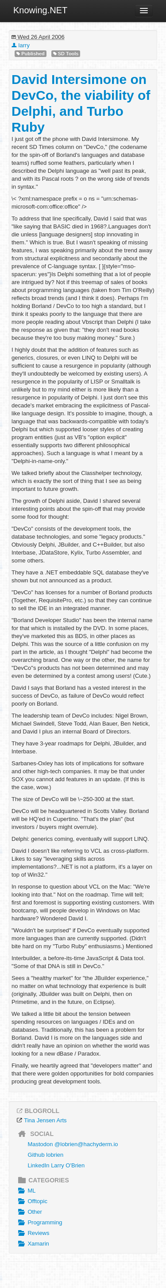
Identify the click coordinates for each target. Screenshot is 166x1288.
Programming (39, 1223)
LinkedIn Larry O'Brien (56, 1165)
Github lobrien (45, 1154)
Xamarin (32, 1244)
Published (30, 54)
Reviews (33, 1233)
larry (21, 45)
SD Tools (66, 54)
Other (29, 1212)
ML (25, 1191)
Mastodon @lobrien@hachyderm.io (72, 1144)
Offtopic (31, 1201)
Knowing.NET (40, 10)
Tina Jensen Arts (45, 1120)
